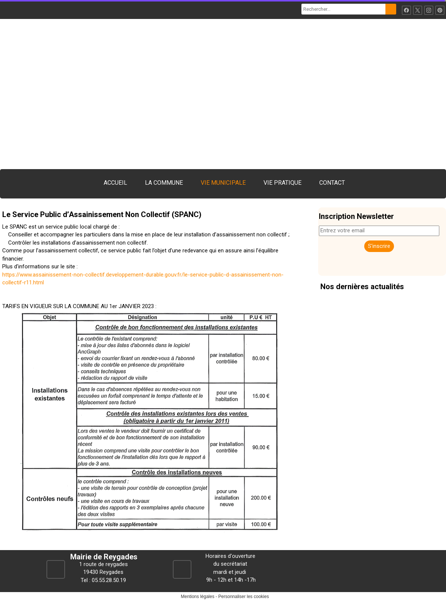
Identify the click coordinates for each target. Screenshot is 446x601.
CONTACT (332, 182)
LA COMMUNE (164, 182)
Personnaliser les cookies (243, 596)
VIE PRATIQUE (282, 182)
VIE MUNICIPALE (223, 182)
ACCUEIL (115, 182)
